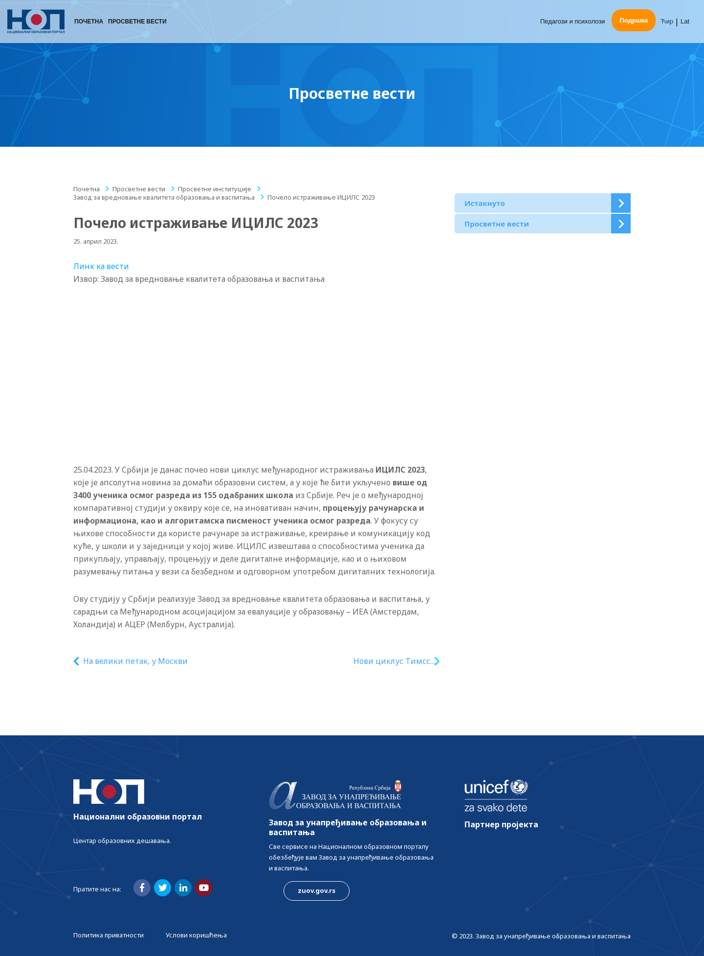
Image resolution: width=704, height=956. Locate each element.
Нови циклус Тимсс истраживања (391, 661)
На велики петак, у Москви (135, 661)
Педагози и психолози (572, 21)
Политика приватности (108, 935)
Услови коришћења (196, 935)
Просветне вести (137, 22)
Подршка (633, 20)
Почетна (88, 22)
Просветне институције (214, 188)
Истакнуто (484, 203)
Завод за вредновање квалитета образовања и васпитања (164, 197)
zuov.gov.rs (316, 890)
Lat (685, 21)
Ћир (666, 21)
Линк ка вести (101, 266)
